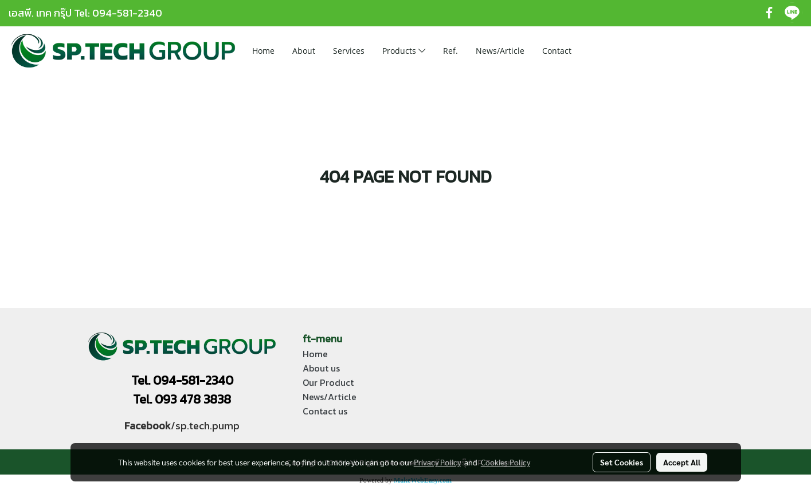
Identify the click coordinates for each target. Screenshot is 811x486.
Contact (556, 50)
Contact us (325, 411)
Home (263, 50)
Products (403, 50)
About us (321, 368)
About (303, 50)
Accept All (681, 462)
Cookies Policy (505, 462)
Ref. (450, 50)
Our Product (328, 382)
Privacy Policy (437, 462)
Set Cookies (621, 462)
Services (349, 50)
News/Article (500, 50)
